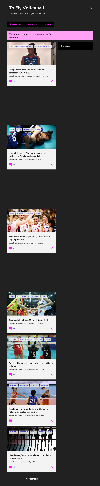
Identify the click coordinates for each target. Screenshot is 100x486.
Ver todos (13, 37)
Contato (48, 24)
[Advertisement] (31, 105)
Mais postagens (31, 479)
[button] (52, 81)
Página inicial (15, 24)
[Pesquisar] (91, 8)
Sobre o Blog (32, 24)
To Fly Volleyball (26, 7)
